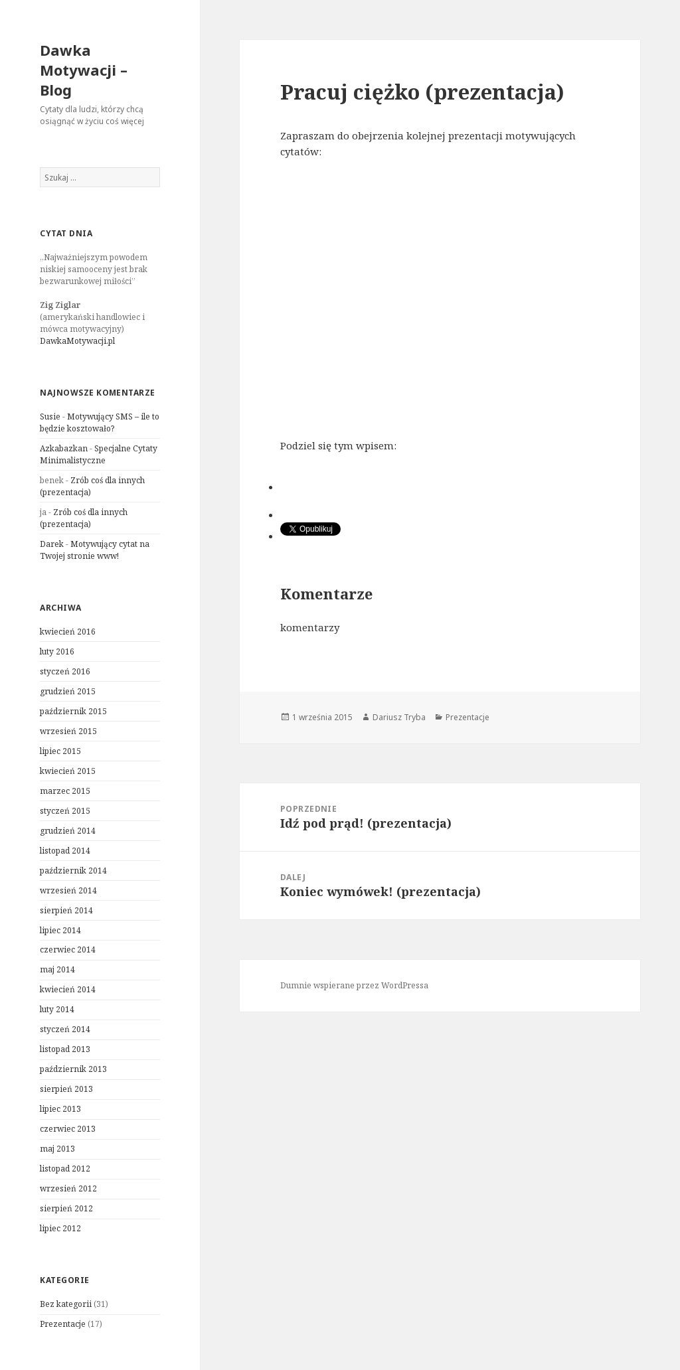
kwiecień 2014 (68, 989)
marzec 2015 (65, 791)
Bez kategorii (66, 1304)
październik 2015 (73, 711)
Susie (50, 416)
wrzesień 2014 (68, 890)
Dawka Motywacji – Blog (84, 70)
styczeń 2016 (65, 671)
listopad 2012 (65, 1168)
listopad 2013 (65, 1049)
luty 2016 (57, 651)
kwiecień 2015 (68, 771)
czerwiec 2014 (68, 949)
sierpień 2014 (66, 910)
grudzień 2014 (68, 830)
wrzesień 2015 (68, 731)
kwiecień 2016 (68, 631)
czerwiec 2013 (68, 1128)
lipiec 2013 (60, 1108)
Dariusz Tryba (399, 717)
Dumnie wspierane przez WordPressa (354, 985)
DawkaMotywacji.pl (77, 340)
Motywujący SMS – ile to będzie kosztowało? (99, 422)
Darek (52, 544)
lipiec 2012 (60, 1228)
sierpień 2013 (66, 1089)
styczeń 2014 (65, 1029)
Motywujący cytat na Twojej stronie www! (94, 550)
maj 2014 (57, 969)
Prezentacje (63, 1324)
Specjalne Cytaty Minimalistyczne (98, 454)
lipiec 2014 (60, 930)
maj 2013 (57, 1148)
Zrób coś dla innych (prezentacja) (84, 518)
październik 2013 (73, 1069)
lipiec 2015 (60, 751)
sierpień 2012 (66, 1208)
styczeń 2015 (65, 810)
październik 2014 (73, 870)
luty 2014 (57, 1009)
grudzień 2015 (68, 691)
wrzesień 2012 (68, 1188)
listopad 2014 (65, 850)
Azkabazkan (64, 448)
